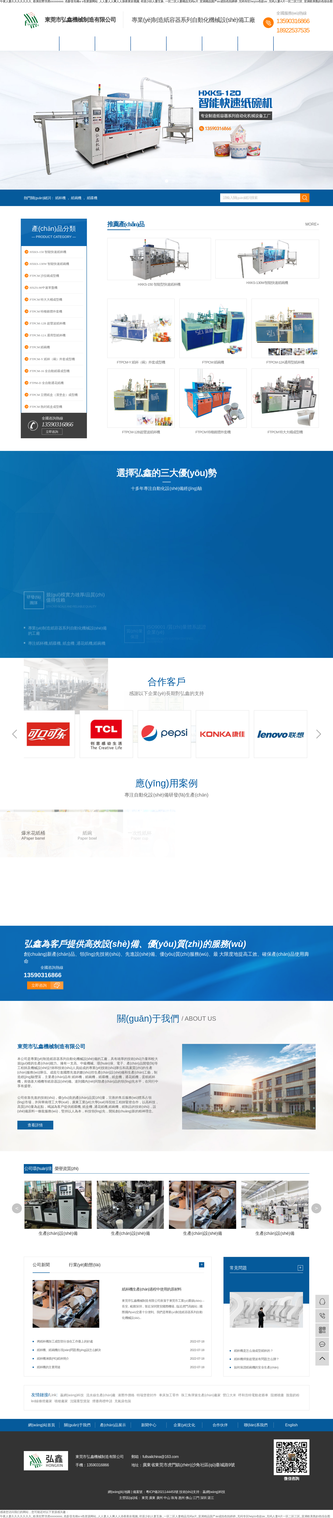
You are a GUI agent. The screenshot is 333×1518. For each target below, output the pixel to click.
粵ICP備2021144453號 (162, 1491)
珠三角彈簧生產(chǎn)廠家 (201, 1395)
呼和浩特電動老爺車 (253, 1395)
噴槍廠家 (61, 1401)
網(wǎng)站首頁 (42, 43)
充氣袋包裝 (122, 1401)
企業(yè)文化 (184, 43)
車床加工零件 (169, 1395)
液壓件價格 (126, 1395)
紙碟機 (92, 198)
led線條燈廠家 (42, 1401)
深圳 (204, 1497)
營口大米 (229, 1395)
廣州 (160, 1497)
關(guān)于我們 (77, 43)
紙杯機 (60, 198)
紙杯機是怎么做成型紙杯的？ (253, 1350)
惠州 (182, 1497)
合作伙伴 (220, 43)
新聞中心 (148, 43)
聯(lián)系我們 (255, 43)
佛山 (189, 1497)
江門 (196, 1497)
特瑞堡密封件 (147, 1395)
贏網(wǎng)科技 (72, 1395)
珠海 (174, 1497)
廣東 (152, 1497)
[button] (160, 181)
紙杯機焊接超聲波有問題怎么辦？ (256, 1359)
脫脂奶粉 (292, 1395)
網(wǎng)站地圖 (119, 1491)
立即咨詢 (39, 1050)
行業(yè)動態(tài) (85, 1264)
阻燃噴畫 (277, 1395)
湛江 (210, 1497)
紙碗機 (76, 198)
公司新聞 (41, 1264)
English (292, 43)
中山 (167, 1497)
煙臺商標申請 (102, 1401)
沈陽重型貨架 (80, 1401)
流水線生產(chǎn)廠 (101, 1395)
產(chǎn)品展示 (112, 43)
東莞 (145, 1497)
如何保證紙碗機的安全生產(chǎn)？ (256, 1367)
